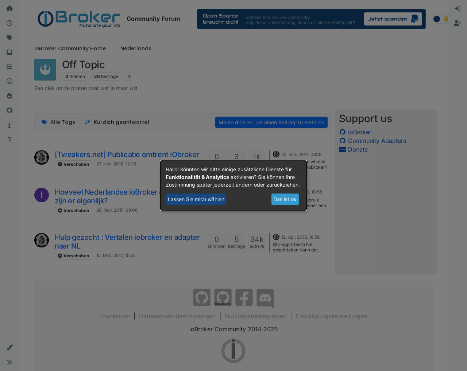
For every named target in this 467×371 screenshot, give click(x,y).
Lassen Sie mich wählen (196, 199)
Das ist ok (285, 199)
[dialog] (233, 185)
